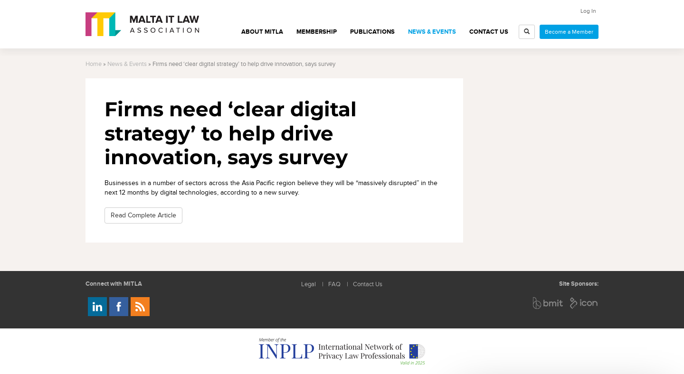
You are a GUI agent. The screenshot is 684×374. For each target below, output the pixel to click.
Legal (308, 284)
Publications (372, 32)
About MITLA (262, 32)
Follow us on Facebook (118, 306)
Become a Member (569, 31)
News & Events (432, 32)
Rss (140, 306)
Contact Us (488, 32)
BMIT (548, 303)
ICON (584, 303)
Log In (588, 11)
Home (94, 64)
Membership (316, 32)
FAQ (334, 284)
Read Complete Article (143, 215)
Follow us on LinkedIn (97, 306)
